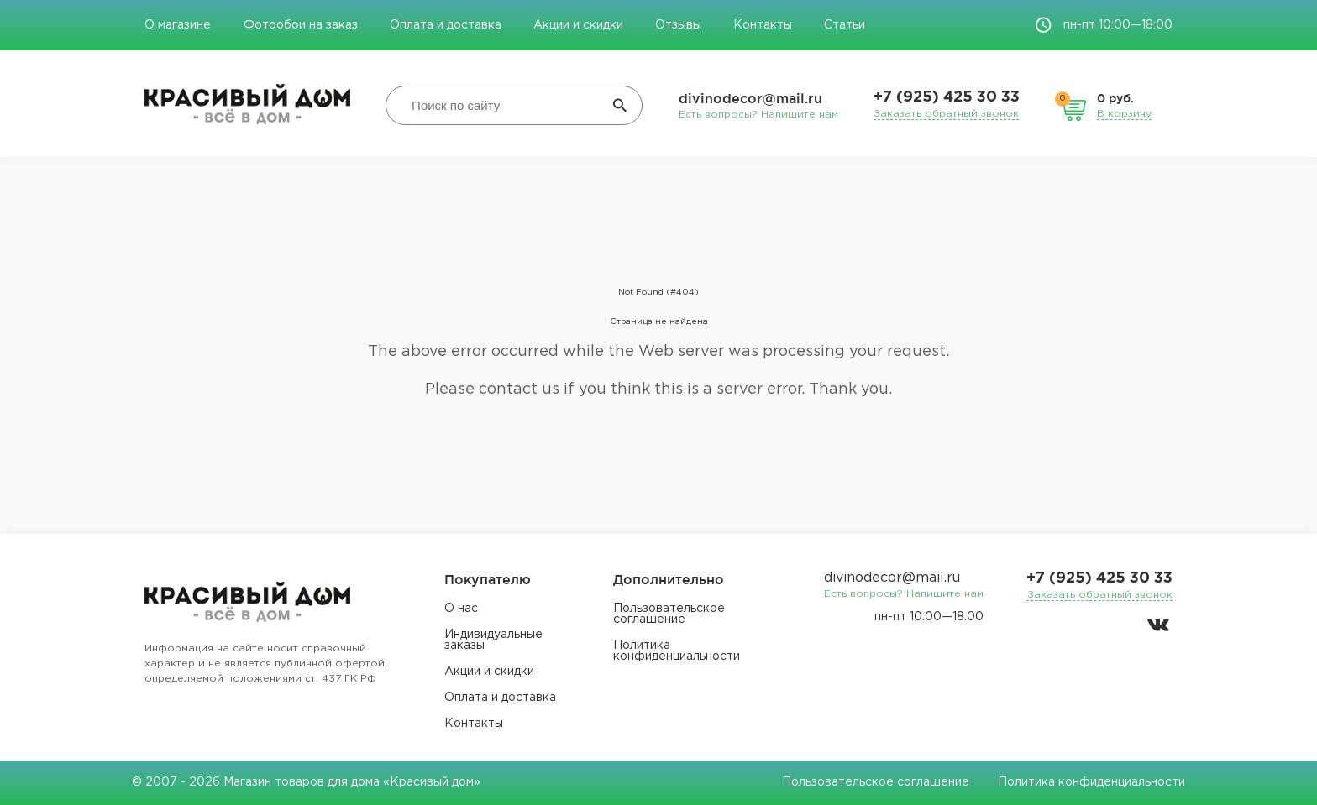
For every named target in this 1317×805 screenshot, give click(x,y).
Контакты (762, 25)
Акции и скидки (578, 25)
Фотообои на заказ (301, 25)
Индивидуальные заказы (493, 640)
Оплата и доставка (445, 25)
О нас (461, 609)
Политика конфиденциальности (676, 650)
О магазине (179, 25)
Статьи (844, 25)
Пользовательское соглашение (669, 614)
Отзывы (678, 25)
